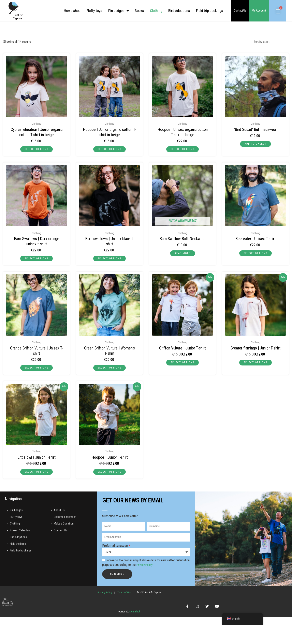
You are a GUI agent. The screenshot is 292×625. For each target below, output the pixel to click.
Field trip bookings (209, 11)
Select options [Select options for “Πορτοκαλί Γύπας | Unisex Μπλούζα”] (36, 370)
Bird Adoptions (179, 11)
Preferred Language (115, 549)
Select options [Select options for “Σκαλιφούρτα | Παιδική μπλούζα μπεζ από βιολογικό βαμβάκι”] (36, 149)
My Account (259, 10)
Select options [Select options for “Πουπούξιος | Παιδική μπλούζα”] (109, 474)
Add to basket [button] (255, 144)
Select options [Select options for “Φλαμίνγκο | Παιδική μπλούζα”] (255, 364)
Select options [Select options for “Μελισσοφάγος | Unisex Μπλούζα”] (255, 254)
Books (139, 11)
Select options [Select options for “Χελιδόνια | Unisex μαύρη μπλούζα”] (109, 259)
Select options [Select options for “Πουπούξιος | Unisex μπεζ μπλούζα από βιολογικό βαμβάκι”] (182, 149)
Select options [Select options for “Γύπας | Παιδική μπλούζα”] (182, 364)
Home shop (72, 11)
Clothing (156, 11)
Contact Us (240, 10)
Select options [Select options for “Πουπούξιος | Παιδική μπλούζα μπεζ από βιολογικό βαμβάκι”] (109, 149)
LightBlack (134, 619)
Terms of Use (124, 596)
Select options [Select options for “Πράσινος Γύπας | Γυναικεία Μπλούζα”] (109, 370)
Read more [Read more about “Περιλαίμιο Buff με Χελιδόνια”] (182, 254)
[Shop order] (268, 42)
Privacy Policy (145, 569)
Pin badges (118, 11)
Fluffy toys (94, 11)
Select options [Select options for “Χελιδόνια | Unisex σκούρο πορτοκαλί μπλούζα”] (36, 259)
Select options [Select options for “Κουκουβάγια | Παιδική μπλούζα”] (36, 474)
